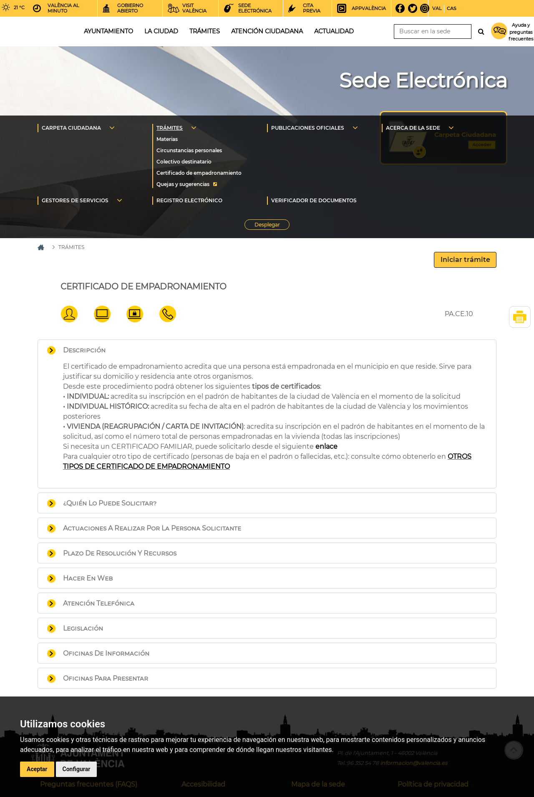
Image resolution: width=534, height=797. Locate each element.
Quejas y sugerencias (182, 184)
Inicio (35, 30)
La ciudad (161, 31)
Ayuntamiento (108, 31)
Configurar (77, 769)
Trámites (204, 31)
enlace (326, 446)
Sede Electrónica (423, 80)
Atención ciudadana (267, 31)
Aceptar (37, 769)
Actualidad (334, 31)
